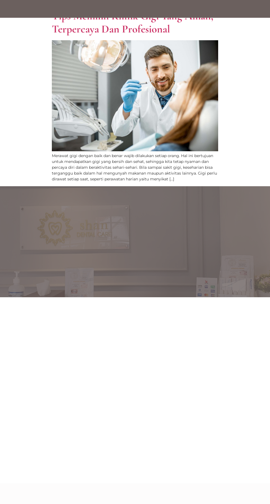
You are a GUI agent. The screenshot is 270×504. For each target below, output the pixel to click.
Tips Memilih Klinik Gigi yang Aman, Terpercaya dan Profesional (132, 22)
